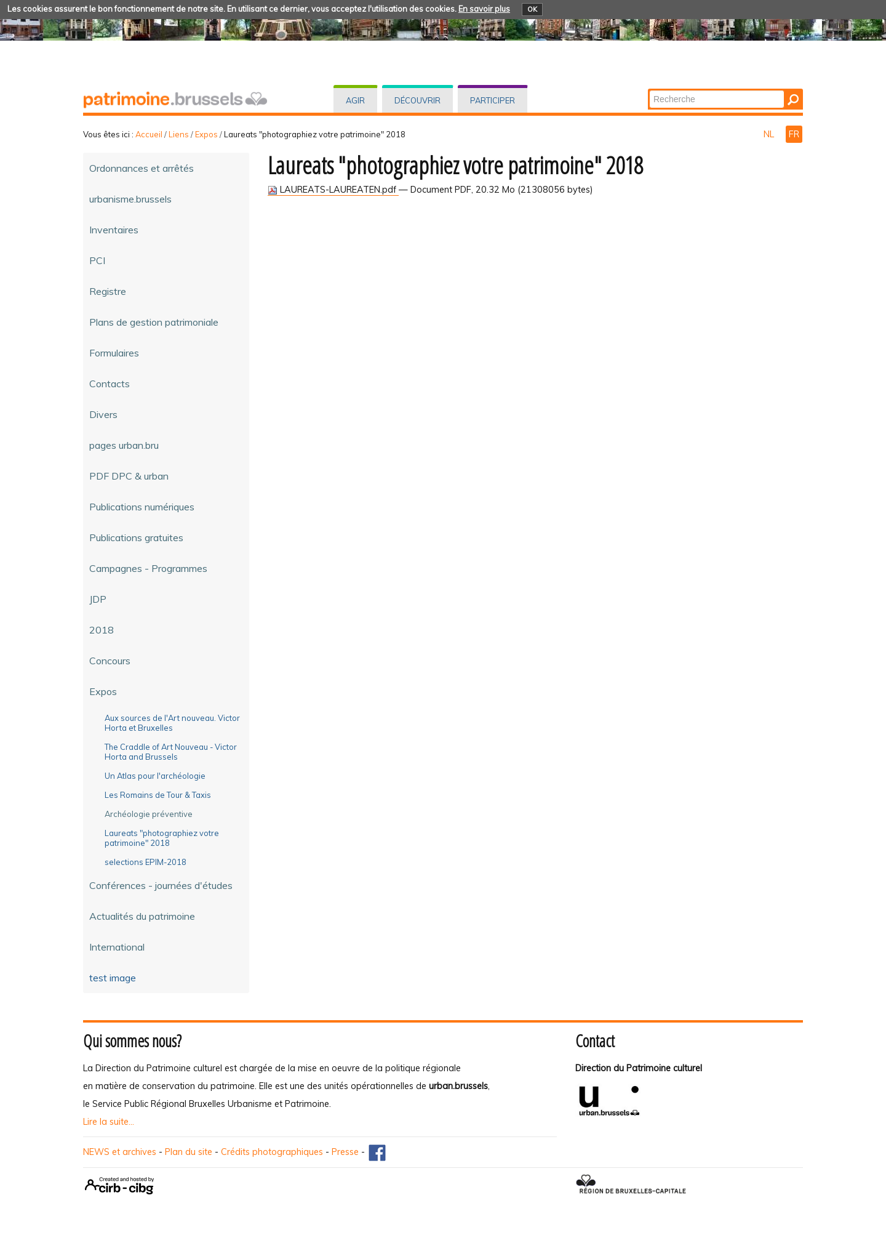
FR (794, 134)
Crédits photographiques (272, 1151)
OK (532, 9)
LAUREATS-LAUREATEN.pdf (333, 189)
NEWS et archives (119, 1151)
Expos (206, 134)
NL (770, 134)
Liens (179, 134)
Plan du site (188, 1151)
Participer (492, 100)
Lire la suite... (108, 1121)
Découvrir (417, 100)
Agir (355, 100)
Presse (345, 1151)
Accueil (148, 134)
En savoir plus (484, 9)
